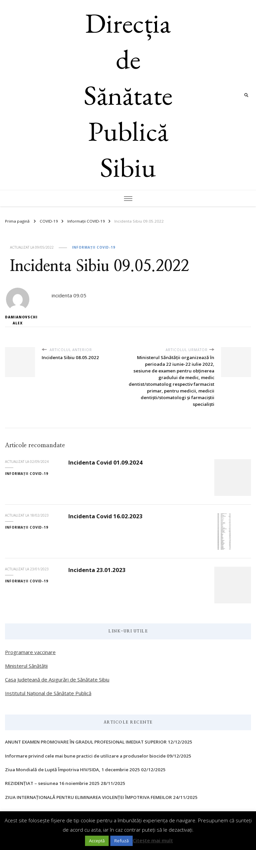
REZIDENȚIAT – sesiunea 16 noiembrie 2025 (52, 783)
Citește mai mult (153, 840)
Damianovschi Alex (17, 306)
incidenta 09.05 (69, 295)
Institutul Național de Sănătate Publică (48, 693)
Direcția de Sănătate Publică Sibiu (128, 95)
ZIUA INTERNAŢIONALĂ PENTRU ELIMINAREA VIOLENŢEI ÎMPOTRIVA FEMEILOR (88, 797)
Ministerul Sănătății (26, 665)
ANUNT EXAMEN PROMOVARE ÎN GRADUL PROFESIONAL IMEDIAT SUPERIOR (86, 742)
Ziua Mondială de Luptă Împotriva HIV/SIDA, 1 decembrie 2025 (72, 770)
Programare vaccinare (30, 652)
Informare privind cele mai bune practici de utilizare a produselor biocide (85, 756)
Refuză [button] (121, 841)
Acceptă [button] (97, 841)
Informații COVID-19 (93, 247)
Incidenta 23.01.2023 (97, 570)
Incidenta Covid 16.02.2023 (105, 516)
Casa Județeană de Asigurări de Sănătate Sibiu (57, 679)
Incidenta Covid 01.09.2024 (105, 462)
